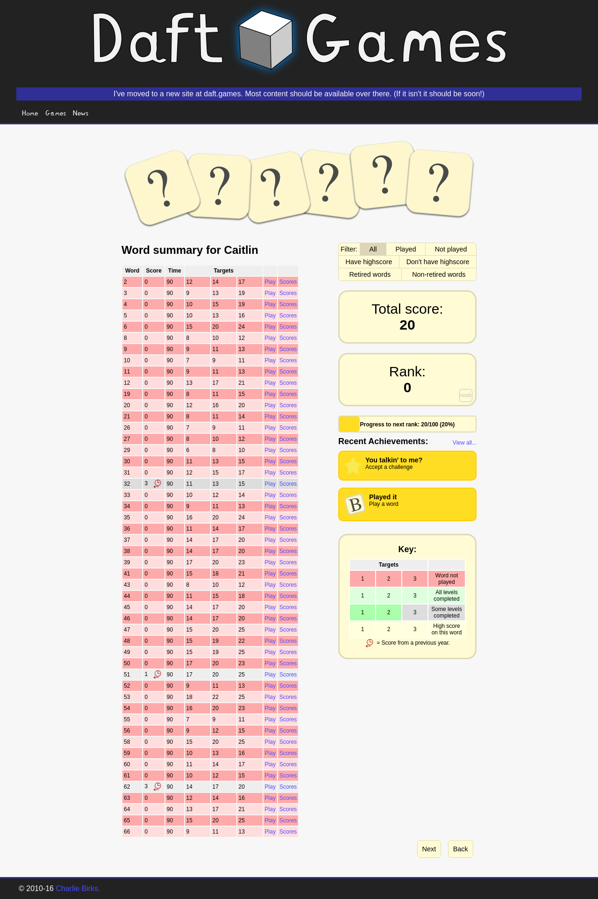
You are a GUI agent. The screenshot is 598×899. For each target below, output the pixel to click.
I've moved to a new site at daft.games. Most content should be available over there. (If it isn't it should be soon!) (299, 94)
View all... (465, 442)
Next (429, 849)
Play (270, 282)
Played (406, 249)
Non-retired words (438, 274)
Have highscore (369, 262)
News (81, 112)
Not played (451, 249)
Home (30, 112)
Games (55, 112)
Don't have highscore (438, 262)
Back (460, 849)
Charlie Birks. (78, 888)
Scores (288, 282)
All (373, 249)
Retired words (370, 274)
